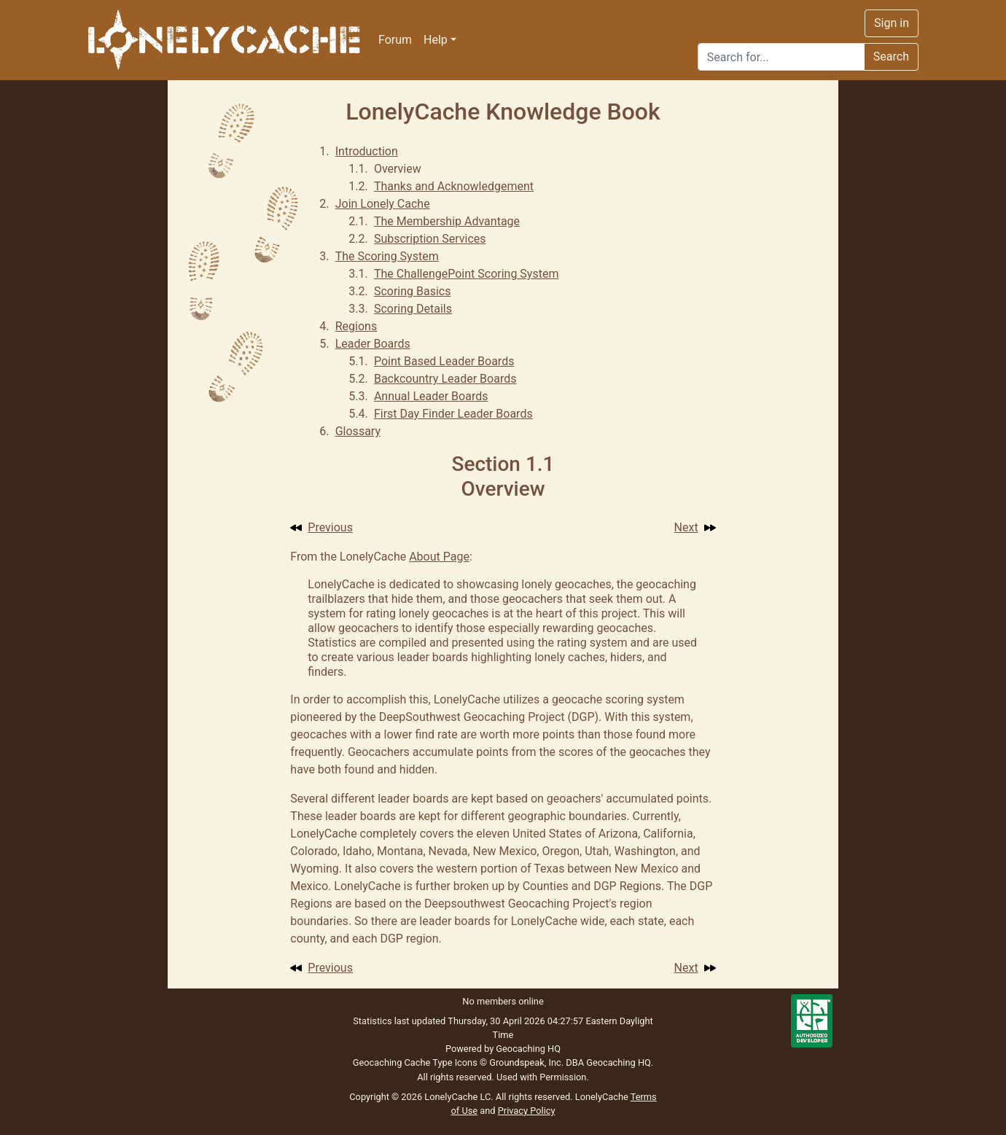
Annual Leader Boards (431, 396)
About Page (439, 556)
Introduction (366, 151)
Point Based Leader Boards (444, 361)
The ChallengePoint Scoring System (466, 274)
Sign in (891, 23)
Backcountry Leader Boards (445, 379)
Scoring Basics (412, 291)
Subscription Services (430, 239)
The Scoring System (387, 256)
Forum (395, 40)
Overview (397, 169)
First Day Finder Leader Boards (453, 414)
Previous (321, 527)
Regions (356, 326)
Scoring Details (413, 309)
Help (436, 40)
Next (695, 527)
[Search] (781, 57)
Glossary (358, 431)
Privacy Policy (526, 1110)
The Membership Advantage (447, 221)
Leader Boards (372, 344)
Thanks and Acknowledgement (454, 186)
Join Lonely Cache (382, 204)
